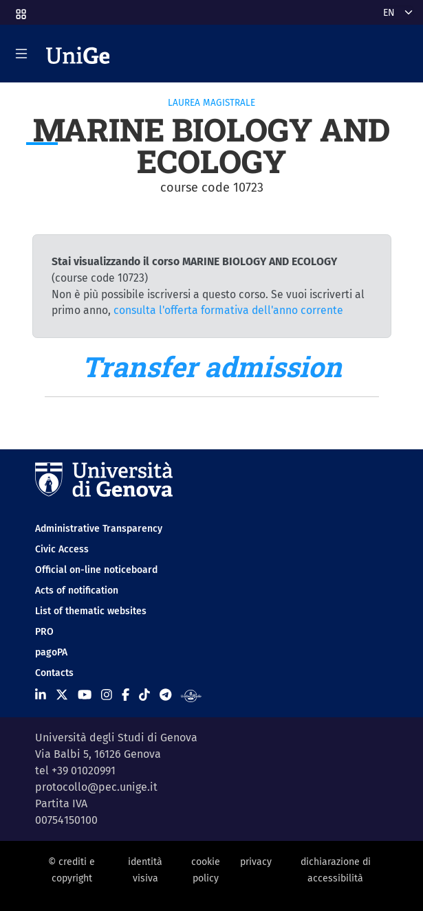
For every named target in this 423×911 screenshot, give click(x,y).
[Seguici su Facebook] (125, 695)
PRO (44, 632)
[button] (20, 10)
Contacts (54, 673)
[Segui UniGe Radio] (191, 695)
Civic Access (62, 549)
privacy (256, 862)
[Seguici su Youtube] (84, 695)
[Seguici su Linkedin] (40, 695)
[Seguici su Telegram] (165, 695)
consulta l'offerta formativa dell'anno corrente (228, 310)
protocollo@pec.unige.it (96, 787)
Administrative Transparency (98, 529)
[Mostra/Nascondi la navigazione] (21, 54)
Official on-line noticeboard (96, 570)
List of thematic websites (91, 611)
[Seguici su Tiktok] (144, 695)
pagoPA (51, 652)
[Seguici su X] (62, 695)
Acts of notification (76, 590)
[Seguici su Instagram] (106, 695)
